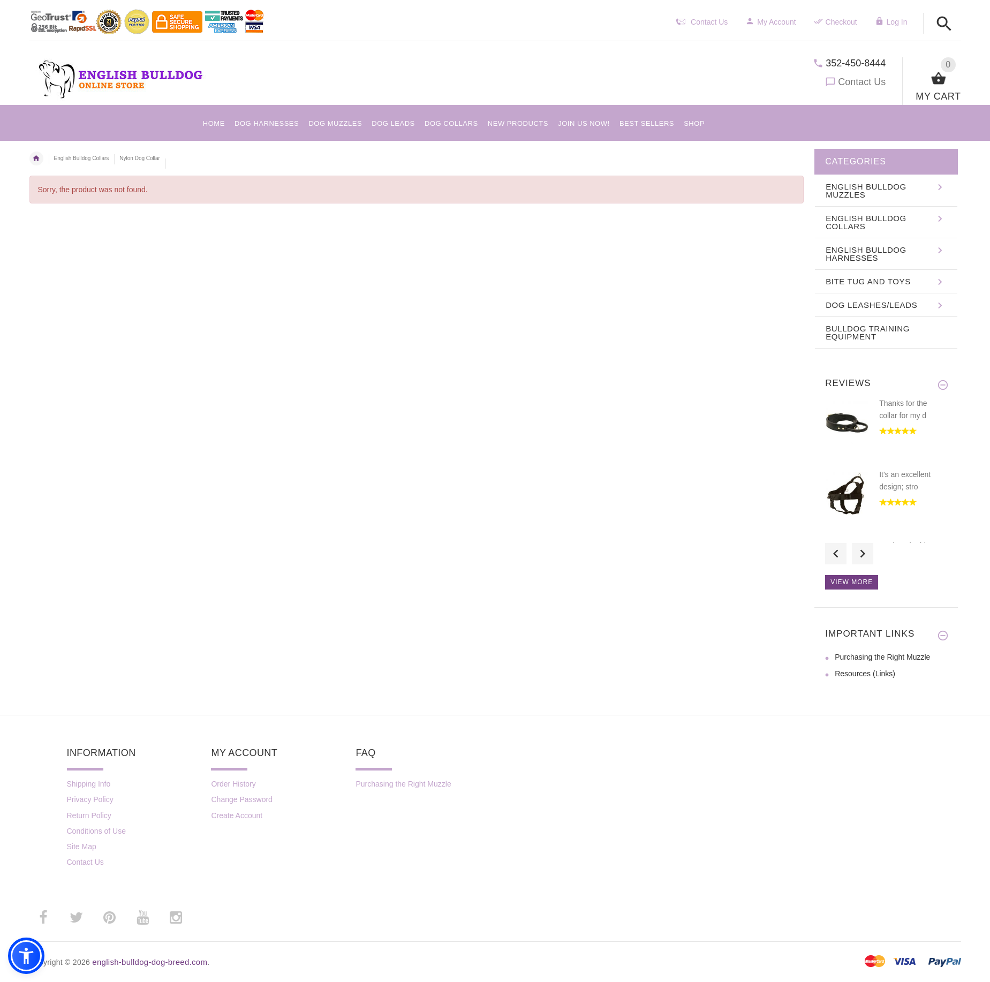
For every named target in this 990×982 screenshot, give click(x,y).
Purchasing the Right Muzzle (403, 784)
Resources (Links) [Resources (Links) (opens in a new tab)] (865, 673)
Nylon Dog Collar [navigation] (139, 158)
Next (862, 553)
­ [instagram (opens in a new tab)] (176, 918)
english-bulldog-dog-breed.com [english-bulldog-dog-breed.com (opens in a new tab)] (149, 961)
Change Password (241, 799)
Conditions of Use (96, 831)
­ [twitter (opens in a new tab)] (76, 918)
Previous (836, 553)
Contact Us (862, 82)
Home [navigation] (36, 158)
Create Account (236, 815)
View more (851, 582)
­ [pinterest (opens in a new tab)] (110, 918)
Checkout (835, 22)
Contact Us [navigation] (702, 22)
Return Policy (89, 815)
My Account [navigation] (770, 22)
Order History (233, 784)
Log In (891, 22)
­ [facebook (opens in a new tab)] (43, 918)
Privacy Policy (90, 799)
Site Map (81, 846)
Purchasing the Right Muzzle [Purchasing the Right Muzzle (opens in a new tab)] (882, 657)
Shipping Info (89, 784)
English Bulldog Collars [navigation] (81, 158)
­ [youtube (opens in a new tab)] (143, 918)
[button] (944, 24)
